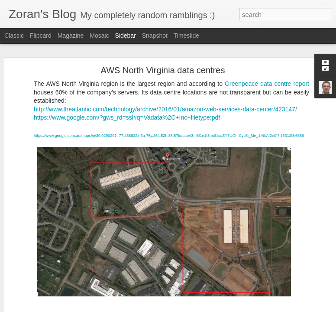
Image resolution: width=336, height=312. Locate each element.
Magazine (71, 35)
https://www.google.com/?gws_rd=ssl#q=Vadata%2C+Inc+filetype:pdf (127, 117)
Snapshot (155, 35)
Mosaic (99, 35)
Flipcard (41, 35)
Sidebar (125, 35)
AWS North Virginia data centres (163, 70)
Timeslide (186, 35)
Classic (14, 35)
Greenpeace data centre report (267, 83)
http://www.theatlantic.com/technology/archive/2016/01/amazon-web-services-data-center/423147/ (165, 109)
